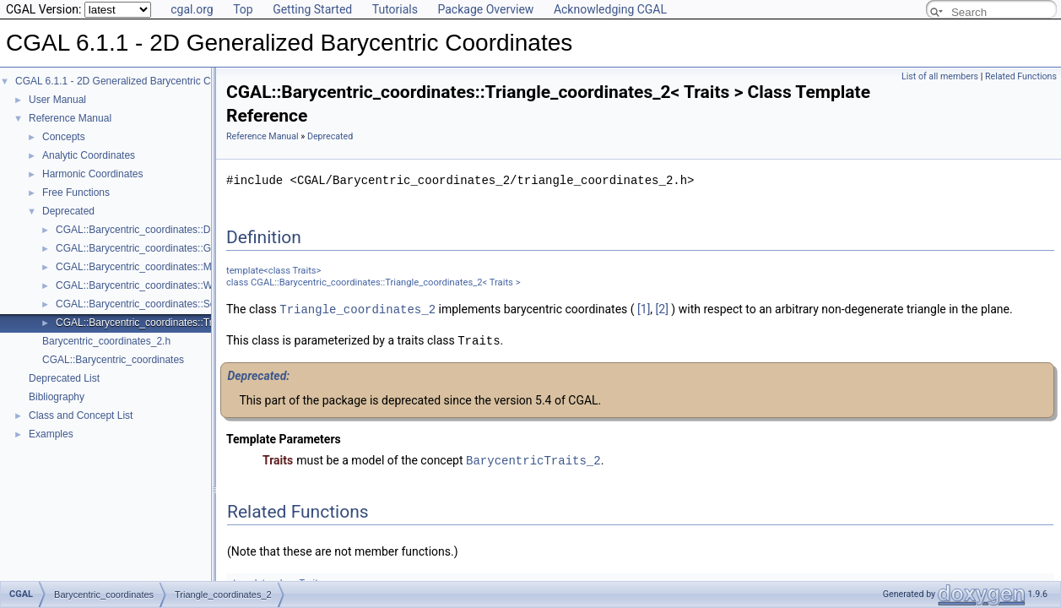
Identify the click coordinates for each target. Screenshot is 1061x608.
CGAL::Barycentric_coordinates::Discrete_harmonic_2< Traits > (198, 230)
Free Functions (76, 192)
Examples (51, 434)
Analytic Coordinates (88, 155)
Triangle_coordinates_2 (357, 309)
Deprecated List (64, 378)
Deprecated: (258, 374)
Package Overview (485, 9)
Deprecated (68, 211)
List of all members (939, 76)
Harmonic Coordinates (92, 174)
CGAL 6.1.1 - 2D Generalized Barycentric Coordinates (136, 81)
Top (243, 9)
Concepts (63, 137)
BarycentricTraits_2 (533, 458)
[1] (643, 309)
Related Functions (1021, 76)
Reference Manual (70, 118)
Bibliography (56, 397)
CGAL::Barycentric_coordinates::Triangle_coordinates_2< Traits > (203, 322)
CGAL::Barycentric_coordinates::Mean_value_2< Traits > (184, 267)
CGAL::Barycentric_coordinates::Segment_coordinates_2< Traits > (205, 304)
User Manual (57, 100)
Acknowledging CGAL (610, 9)
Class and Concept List (81, 415)
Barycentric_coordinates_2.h (106, 341)
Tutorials (395, 9)
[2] (662, 309)
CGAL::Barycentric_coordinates (113, 360)
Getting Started (312, 9)
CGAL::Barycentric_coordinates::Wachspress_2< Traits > (184, 285)
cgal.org (192, 9)
